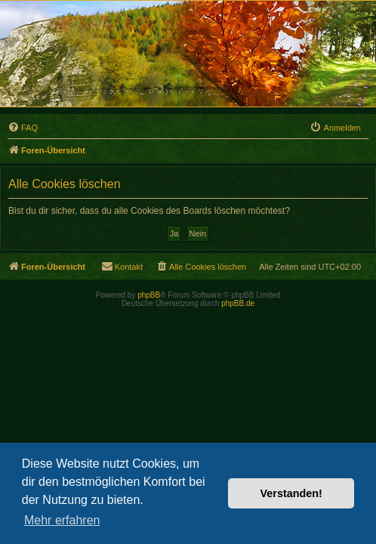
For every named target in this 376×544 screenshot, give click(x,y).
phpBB (148, 295)
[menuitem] (23, 128)
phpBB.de (237, 303)
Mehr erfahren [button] (62, 520)
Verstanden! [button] (291, 493)
